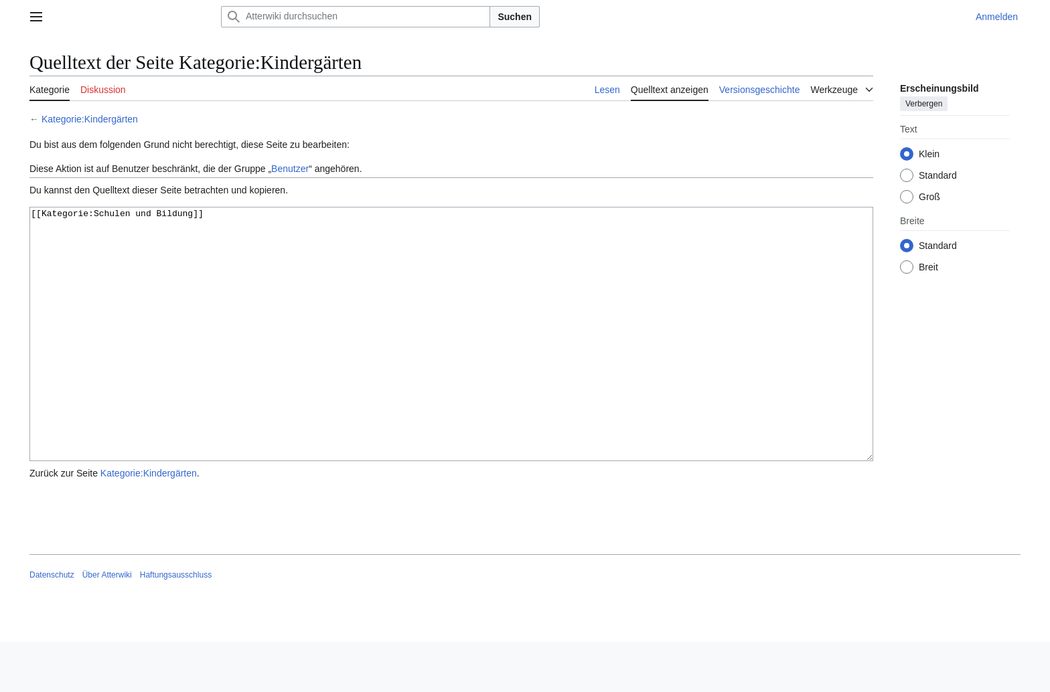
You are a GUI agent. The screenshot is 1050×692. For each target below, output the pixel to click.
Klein (929, 154)
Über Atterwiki (107, 625)
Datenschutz (51, 625)
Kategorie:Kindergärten (90, 119)
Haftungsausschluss (176, 625)
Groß (929, 196)
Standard (938, 175)
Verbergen (923, 103)
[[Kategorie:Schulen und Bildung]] (451, 359)
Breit (928, 267)
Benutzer (290, 168)
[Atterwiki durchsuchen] (355, 16)
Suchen (515, 16)
